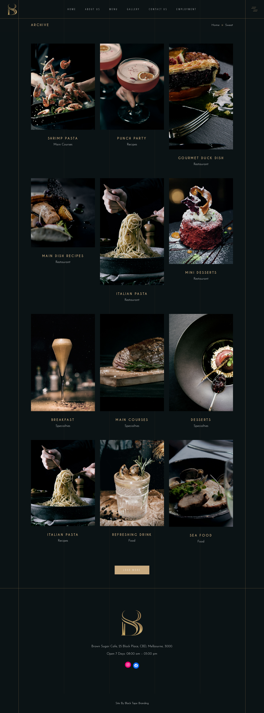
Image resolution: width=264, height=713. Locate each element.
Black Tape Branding (137, 703)
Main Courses (63, 144)
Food (131, 540)
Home (215, 25)
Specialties (63, 426)
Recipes (132, 144)
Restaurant (201, 164)
